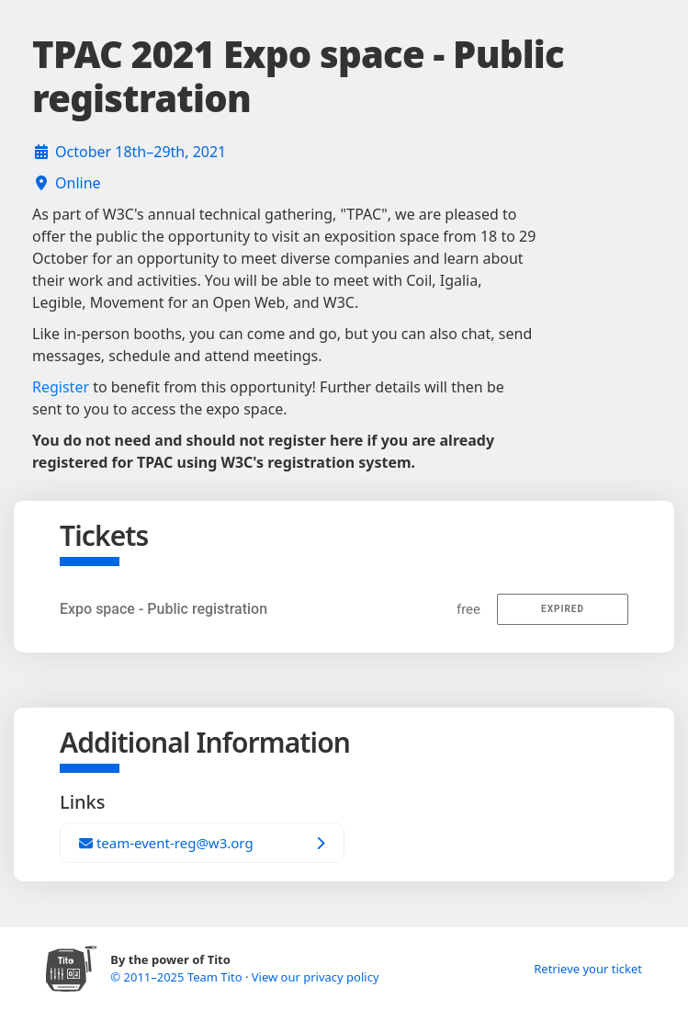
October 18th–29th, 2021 (140, 152)
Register (60, 387)
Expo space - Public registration (163, 609)
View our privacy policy (315, 977)
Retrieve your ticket (588, 968)
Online (78, 183)
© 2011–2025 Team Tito (177, 977)
